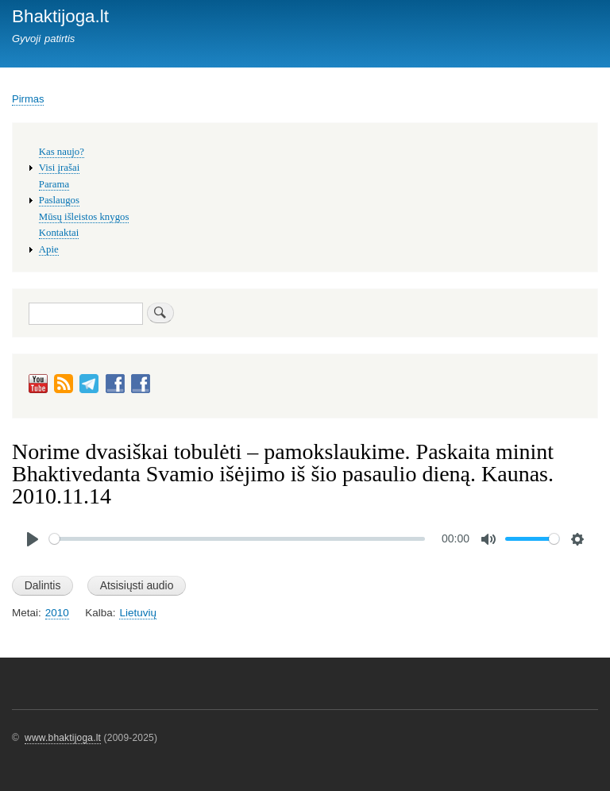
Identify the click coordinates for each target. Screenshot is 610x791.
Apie (49, 249)
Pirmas (28, 99)
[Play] (32, 539)
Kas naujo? (61, 151)
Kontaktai (59, 232)
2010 (57, 613)
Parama (54, 184)
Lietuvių (137, 613)
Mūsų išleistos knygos (84, 216)
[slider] (237, 538)
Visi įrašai (59, 167)
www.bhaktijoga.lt (63, 737)
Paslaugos (59, 200)
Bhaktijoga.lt (60, 16)
